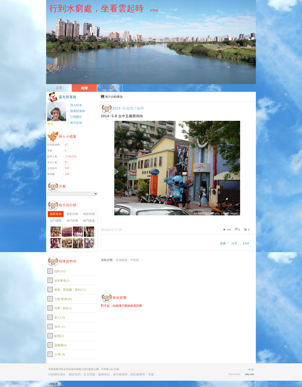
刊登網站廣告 (57, 374)
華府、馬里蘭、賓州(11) (70, 289)
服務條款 (104, 374)
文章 (59, 88)
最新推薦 (89, 214)
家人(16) (59, 317)
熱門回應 (72, 220)
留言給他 (76, 122)
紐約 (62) (60, 271)
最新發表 (56, 214)
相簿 (84, 88)
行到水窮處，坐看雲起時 (96, 8)
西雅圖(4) (60, 345)
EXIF (246, 243)
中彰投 (134, 260)
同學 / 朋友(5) (63, 308)
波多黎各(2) (61, 280)
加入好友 (76, 105)
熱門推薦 (89, 220)
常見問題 (89, 374)
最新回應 (72, 214)
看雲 (50, 124)
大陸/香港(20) (63, 299)
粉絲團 (53, 384)
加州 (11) (60, 326)
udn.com (249, 374)
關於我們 (75, 374)
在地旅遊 (121, 260)
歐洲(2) (59, 336)
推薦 (223, 243)
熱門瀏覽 (56, 220)
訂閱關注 (76, 116)
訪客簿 (110, 88)
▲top (251, 369)
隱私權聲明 (137, 374)
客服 (151, 374)
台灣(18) (59, 354)
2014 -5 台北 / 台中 (128, 108)
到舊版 (154, 10)
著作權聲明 (120, 374)
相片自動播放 (114, 96)
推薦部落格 (77, 111)
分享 (234, 243)
